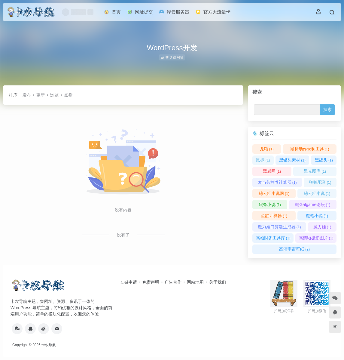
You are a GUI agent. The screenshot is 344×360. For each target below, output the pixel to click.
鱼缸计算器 (274, 215)
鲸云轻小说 (317, 193)
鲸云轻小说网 (274, 193)
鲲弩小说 (270, 204)
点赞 (68, 95)
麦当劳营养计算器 (277, 182)
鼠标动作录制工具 (309, 148)
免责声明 (150, 282)
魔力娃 (322, 226)
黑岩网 (272, 171)
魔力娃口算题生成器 (279, 226)
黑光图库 (315, 171)
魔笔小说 (317, 215)
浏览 (54, 95)
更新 (40, 95)
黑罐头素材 (292, 160)
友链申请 (128, 282)
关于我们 (217, 282)
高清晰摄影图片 (316, 237)
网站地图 (195, 282)
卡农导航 (48, 345)
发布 (27, 95)
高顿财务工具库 (273, 237)
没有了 (123, 234)
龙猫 (267, 148)
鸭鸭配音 (320, 182)
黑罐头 (324, 160)
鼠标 (263, 160)
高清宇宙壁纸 (294, 249)
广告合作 (173, 282)
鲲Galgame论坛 (312, 204)
